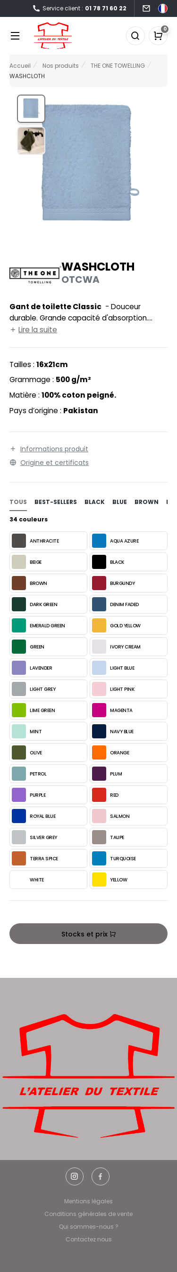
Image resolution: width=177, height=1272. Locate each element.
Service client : (79, 9)
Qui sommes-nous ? (88, 1227)
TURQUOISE (114, 858)
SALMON (110, 816)
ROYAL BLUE (33, 816)
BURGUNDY (113, 583)
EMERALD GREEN (38, 625)
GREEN (28, 647)
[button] (31, 109)
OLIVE (27, 752)
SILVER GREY (34, 837)
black (94, 502)
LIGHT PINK (113, 689)
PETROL (29, 774)
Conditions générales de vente (88, 1214)
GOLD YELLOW (116, 625)
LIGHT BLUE (113, 668)
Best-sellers (55, 502)
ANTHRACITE (35, 541)
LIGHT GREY (33, 689)
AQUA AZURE (115, 541)
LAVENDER (32, 668)
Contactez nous (89, 1239)
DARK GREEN (34, 604)
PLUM (107, 774)
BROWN (29, 583)
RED (105, 795)
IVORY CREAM (116, 647)
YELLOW (109, 879)
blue (119, 502)
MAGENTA (112, 710)
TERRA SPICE (35, 858)
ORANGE (110, 752)
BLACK (108, 562)
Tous (18, 502)
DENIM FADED (115, 604)
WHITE (28, 879)
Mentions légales (88, 1201)
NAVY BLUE (113, 731)
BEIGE (27, 562)
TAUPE (108, 837)
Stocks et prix (88, 934)
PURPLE (28, 795)
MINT (27, 731)
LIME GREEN (33, 710)
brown (147, 502)
